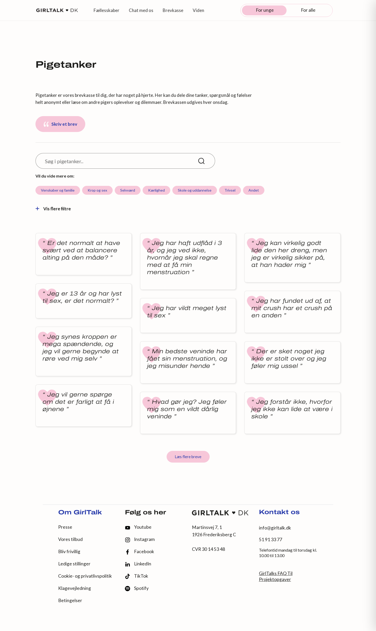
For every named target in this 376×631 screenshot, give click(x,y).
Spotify (137, 588)
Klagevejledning (74, 588)
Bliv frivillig (69, 551)
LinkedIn (138, 564)
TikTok (136, 576)
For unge (265, 10)
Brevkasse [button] (173, 10)
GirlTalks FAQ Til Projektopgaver (276, 576)
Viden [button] (198, 10)
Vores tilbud (70, 539)
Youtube (138, 527)
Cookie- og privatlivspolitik (85, 576)
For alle (308, 10)
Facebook (139, 552)
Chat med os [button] (141, 10)
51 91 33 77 (270, 539)
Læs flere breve (188, 456)
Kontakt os (279, 512)
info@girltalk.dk (275, 528)
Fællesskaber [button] (106, 10)
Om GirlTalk (80, 513)
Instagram (140, 539)
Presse (65, 527)
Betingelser (70, 600)
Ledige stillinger (74, 563)
